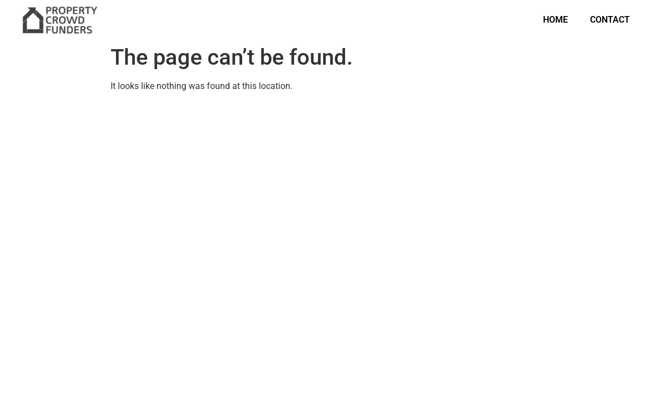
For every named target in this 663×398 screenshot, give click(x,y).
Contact (610, 19)
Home (555, 19)
